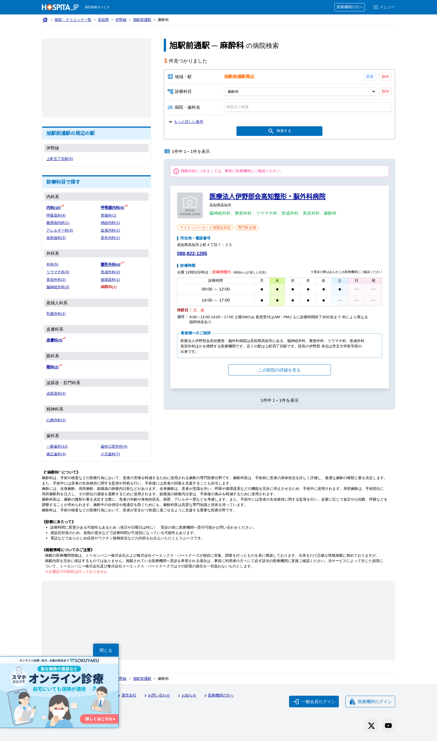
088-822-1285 (192, 253)
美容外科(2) (56, 279)
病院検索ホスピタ (97, 7)
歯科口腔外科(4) (114, 446)
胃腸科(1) (108, 215)
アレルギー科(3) (59, 230)
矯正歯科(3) (56, 454)
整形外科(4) (110, 264)
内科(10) (53, 208)
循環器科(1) (110, 279)
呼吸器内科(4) (112, 208)
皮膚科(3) (54, 340)
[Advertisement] (96, 78)
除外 (385, 76)
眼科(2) (52, 367)
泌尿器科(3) (56, 393)
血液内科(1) (110, 230)
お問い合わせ (156, 695)
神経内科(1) (110, 223)
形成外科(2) (110, 272)
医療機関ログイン (370, 701)
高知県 (103, 20)
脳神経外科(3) (57, 287)
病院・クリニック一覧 (73, 20)
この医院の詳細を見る (279, 370)
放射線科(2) (56, 238)
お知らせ (186, 695)
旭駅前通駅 (142, 20)
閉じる (106, 650)
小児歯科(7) (110, 454)
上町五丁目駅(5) (59, 159)
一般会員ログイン (313, 701)
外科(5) (52, 264)
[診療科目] (300, 91)
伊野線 (120, 20)
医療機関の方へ (350, 7)
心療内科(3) (56, 420)
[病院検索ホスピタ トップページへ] (60, 7)
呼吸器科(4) (56, 215)
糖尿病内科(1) (57, 223)
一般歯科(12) (57, 446)
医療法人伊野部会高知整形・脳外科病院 (267, 196)
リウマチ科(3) (57, 272)
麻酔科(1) (109, 287)
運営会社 (126, 695)
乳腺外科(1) (56, 313)
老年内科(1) (110, 238)
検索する (280, 131)
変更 (370, 76)
